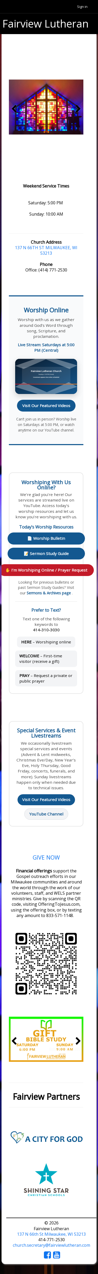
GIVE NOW (46, 857)
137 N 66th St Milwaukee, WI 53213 (51, 1234)
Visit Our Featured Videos (46, 405)
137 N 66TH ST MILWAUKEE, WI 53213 (46, 250)
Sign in (82, 6)
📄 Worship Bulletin (46, 538)
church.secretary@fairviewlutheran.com (51, 1245)
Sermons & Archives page (49, 592)
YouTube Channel (46, 814)
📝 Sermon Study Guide (46, 553)
